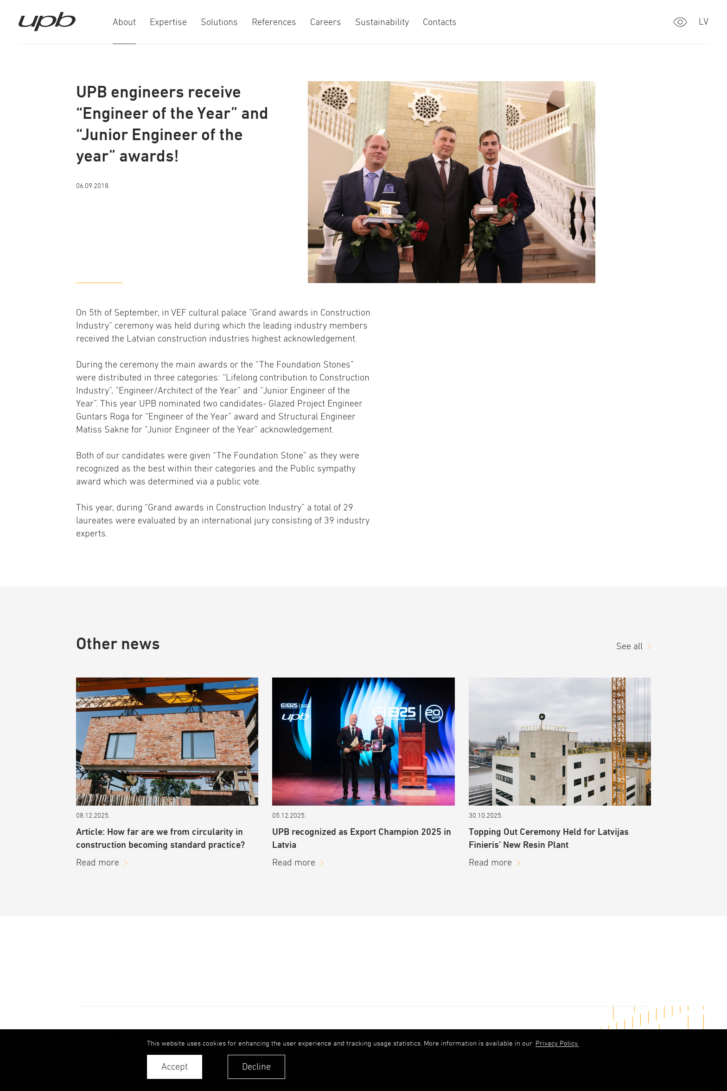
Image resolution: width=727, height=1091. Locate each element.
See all (629, 646)
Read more (97, 862)
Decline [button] (256, 1066)
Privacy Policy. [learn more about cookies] (557, 1043)
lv (703, 21)
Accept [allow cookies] (174, 1066)
